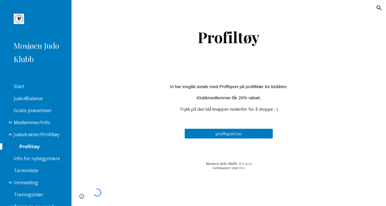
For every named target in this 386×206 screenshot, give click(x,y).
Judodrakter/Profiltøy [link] (36, 134)
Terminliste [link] (26, 170)
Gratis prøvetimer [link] (33, 110)
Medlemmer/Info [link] (32, 122)
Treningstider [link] (28, 194)
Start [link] (19, 86)
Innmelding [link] (26, 182)
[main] (229, 37)
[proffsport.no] (229, 133)
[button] (379, 8)
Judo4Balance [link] (28, 98)
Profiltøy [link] (29, 146)
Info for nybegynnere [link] (37, 158)
